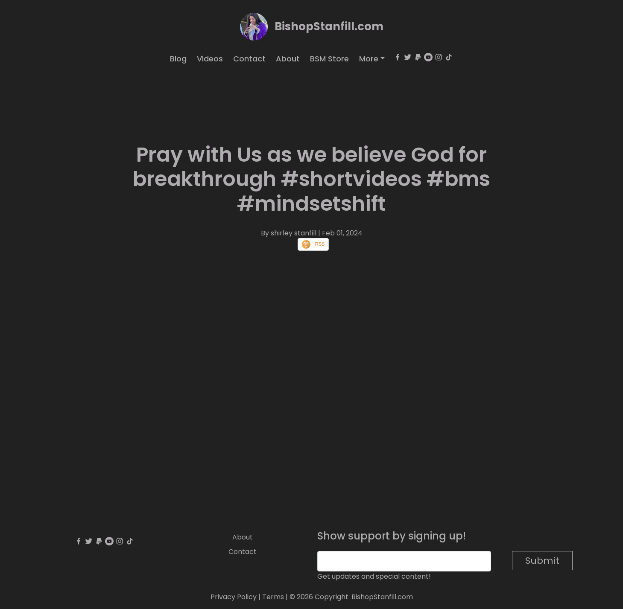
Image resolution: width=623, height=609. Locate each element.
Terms (273, 597)
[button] (372, 58)
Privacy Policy (234, 597)
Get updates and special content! (374, 576)
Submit (542, 560)
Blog (178, 58)
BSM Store (329, 58)
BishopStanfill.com (329, 26)
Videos (210, 58)
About (288, 58)
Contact (249, 58)
